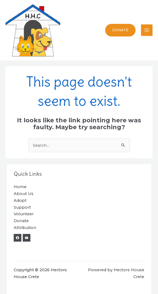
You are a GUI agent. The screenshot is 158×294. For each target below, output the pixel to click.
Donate (21, 220)
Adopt (20, 200)
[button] (120, 30)
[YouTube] (26, 238)
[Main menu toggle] (147, 30)
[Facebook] (17, 238)
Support (22, 207)
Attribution (25, 227)
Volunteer (24, 213)
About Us (23, 193)
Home (20, 186)
